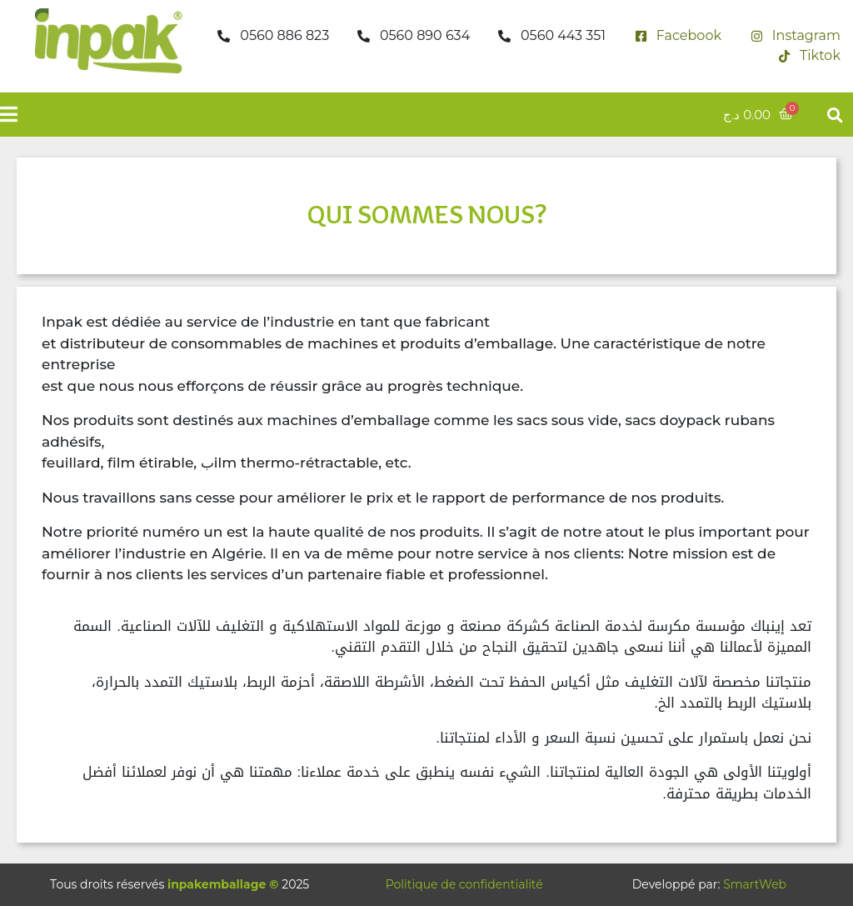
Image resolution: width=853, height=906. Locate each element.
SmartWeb (754, 884)
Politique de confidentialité (464, 884)
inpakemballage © (222, 884)
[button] (835, 114)
